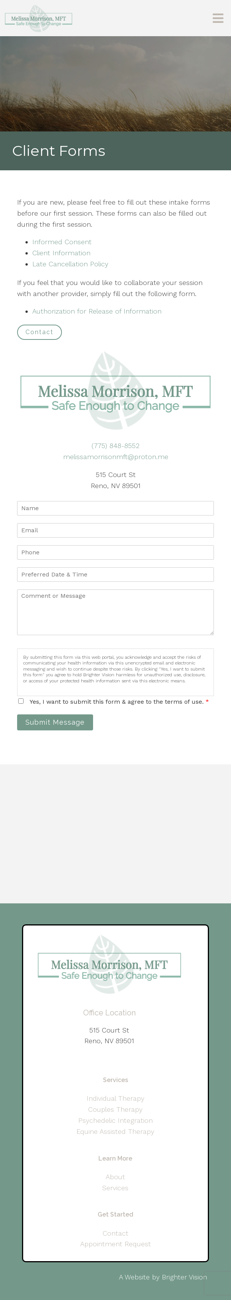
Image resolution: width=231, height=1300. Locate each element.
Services (115, 1188)
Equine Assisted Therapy (115, 1131)
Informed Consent (62, 242)
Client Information (61, 253)
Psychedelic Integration (115, 1120)
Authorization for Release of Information (96, 311)
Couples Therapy (115, 1109)
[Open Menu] (218, 18)
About (115, 1177)
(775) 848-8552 (115, 446)
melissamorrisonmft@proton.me (115, 457)
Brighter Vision (184, 1277)
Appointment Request (115, 1244)
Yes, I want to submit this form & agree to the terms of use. (119, 701)
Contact (39, 332)
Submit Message (55, 722)
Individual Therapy (115, 1098)
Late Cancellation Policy (70, 264)
